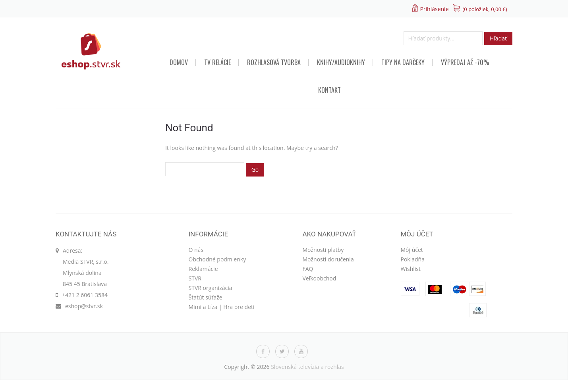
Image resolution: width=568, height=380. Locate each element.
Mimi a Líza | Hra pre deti (222, 307)
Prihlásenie (434, 9)
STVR (195, 278)
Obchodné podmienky (217, 259)
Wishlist (411, 269)
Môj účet (412, 249)
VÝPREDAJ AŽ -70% (465, 62)
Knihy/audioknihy (341, 62)
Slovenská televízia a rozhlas (307, 366)
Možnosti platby (323, 249)
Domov (179, 62)
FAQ (308, 269)
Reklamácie (203, 269)
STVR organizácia (210, 288)
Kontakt (329, 90)
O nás (196, 249)
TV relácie (217, 62)
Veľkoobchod (319, 278)
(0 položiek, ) (485, 9)
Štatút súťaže (205, 297)
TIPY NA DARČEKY (403, 62)
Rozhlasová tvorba (274, 62)
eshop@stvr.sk (84, 306)
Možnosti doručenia (328, 259)
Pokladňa (413, 259)
